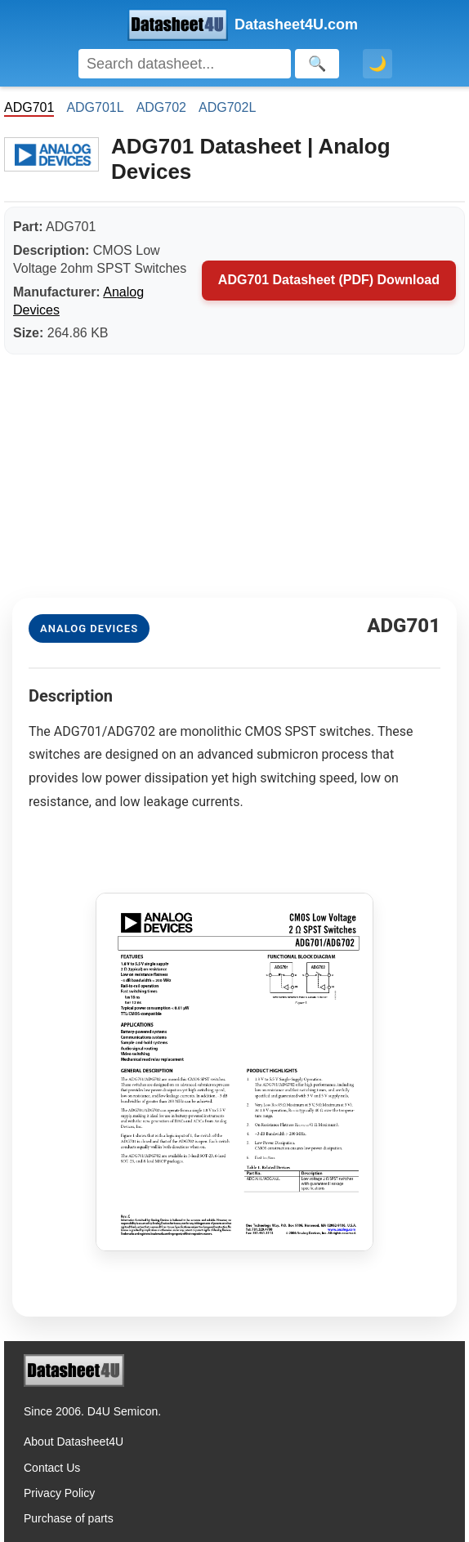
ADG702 (161, 107)
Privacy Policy (59, 1493)
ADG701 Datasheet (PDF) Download (329, 280)
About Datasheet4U (73, 1441)
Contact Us (52, 1467)
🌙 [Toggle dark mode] (377, 64)
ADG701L (94, 107)
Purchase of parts (69, 1518)
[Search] (184, 63)
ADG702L (227, 107)
